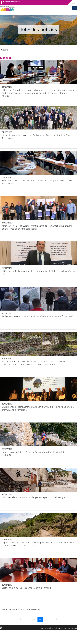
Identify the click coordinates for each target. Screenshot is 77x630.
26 (52, 619)
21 (41, 619)
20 (35, 619)
